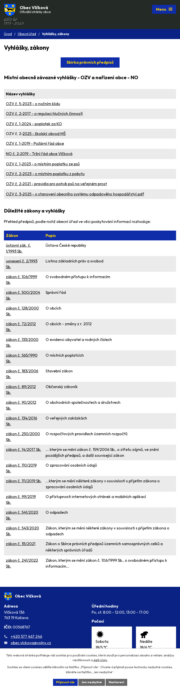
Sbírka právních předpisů (90, 62)
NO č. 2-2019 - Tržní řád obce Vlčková (39, 153)
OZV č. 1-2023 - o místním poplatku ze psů (43, 163)
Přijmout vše (65, 682)
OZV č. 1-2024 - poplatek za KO (34, 123)
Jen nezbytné (91, 682)
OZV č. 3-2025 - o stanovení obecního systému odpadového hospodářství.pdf (75, 194)
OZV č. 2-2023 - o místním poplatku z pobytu (45, 173)
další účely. (100, 660)
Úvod (8, 34)
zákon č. (20, 543)
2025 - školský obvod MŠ (44, 133)
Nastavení (116, 682)
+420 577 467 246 (26, 636)
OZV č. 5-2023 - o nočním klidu (33, 103)
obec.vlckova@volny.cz (31, 642)
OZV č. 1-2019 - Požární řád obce (35, 143)
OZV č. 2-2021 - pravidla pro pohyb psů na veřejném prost (56, 183)
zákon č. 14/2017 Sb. (23, 449)
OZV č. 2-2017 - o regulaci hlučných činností (44, 113)
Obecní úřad (27, 34)
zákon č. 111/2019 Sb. (23, 480)
